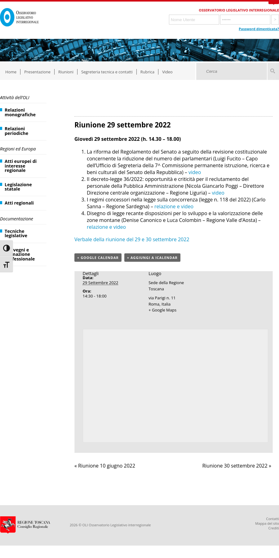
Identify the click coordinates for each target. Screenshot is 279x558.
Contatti (272, 518)
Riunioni (65, 72)
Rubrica (147, 72)
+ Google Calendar (98, 257)
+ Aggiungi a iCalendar (152, 257)
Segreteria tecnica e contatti (107, 72)
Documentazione (16, 219)
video (194, 172)
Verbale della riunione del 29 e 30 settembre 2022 (131, 239)
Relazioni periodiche (16, 131)
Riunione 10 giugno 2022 (104, 465)
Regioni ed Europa (18, 149)
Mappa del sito (267, 523)
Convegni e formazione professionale (20, 254)
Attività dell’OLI (14, 97)
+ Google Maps (162, 310)
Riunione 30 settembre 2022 (236, 465)
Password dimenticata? (259, 28)
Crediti (273, 528)
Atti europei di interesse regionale (21, 165)
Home (10, 72)
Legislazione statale (18, 187)
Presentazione (37, 72)
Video (167, 72)
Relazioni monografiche (20, 112)
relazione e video (173, 206)
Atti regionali (19, 203)
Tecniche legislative (16, 233)
